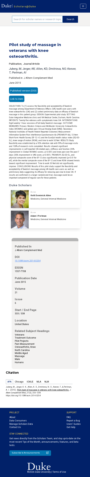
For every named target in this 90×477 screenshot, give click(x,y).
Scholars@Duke (25, 6)
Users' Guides (74, 424)
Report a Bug (73, 420)
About (12, 417)
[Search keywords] (37, 19)
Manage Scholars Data (21, 424)
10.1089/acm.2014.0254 (27, 260)
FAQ (69, 417)
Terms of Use (59, 472)
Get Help (71, 427)
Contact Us (15, 427)
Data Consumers (18, 420)
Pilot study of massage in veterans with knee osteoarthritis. (43, 390)
